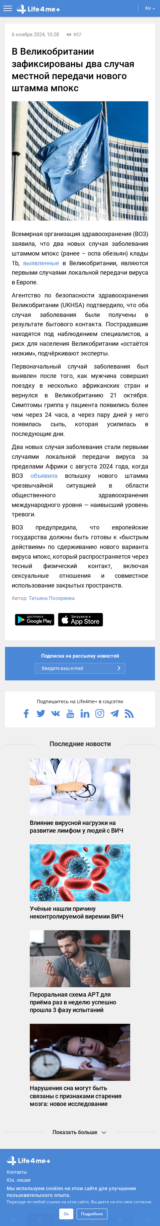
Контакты (17, 1172)
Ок (66, 1214)
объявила (44, 475)
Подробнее (92, 1214)
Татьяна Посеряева (52, 598)
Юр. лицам (18, 1180)
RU (150, 8)
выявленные (41, 263)
